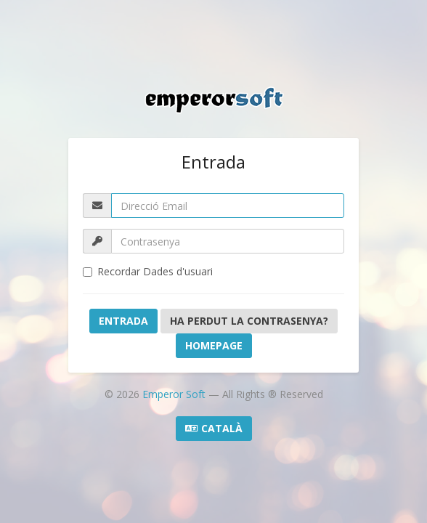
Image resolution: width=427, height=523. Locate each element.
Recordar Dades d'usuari (148, 271)
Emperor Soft (175, 394)
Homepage (214, 345)
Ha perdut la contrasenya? (249, 321)
